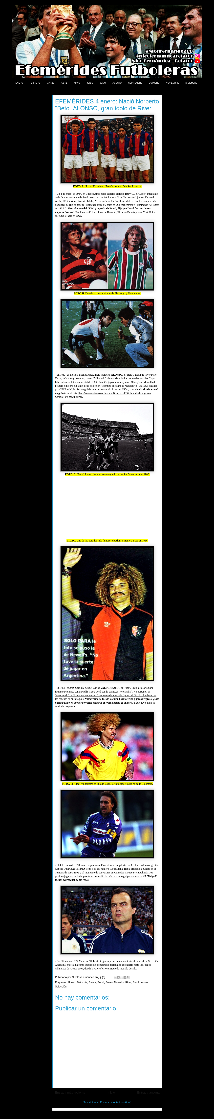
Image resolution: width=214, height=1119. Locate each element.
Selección (60, 986)
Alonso (71, 982)
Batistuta (82, 982)
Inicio (111, 1092)
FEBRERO (35, 83)
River (128, 982)
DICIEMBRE (191, 83)
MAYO (77, 83)
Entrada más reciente (70, 1092)
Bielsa (92, 982)
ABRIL (64, 83)
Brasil (100, 982)
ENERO (19, 83)
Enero (109, 982)
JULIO (103, 83)
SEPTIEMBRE (135, 83)
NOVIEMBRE (172, 83)
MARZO (51, 83)
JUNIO (90, 83)
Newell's (119, 982)
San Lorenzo (140, 982)
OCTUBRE (154, 83)
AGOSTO (117, 83)
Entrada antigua (148, 1092)
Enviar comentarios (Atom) (115, 1102)
